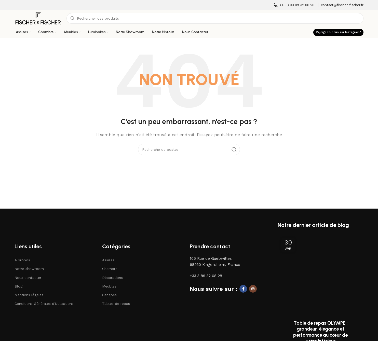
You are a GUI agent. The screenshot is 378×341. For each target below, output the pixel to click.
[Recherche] (214, 18)
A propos (22, 260)
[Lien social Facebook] (243, 289)
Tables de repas (116, 304)
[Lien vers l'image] (38, 224)
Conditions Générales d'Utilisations (44, 304)
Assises (108, 260)
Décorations (112, 278)
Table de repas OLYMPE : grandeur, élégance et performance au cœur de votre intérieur (320, 309)
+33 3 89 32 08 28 (206, 276)
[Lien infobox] (294, 5)
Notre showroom (29, 269)
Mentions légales (29, 295)
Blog (18, 286)
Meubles (109, 286)
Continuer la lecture (320, 326)
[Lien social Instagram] (253, 289)
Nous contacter (28, 278)
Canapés (109, 295)
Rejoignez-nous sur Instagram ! (338, 32)
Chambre (109, 269)
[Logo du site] (38, 18)
